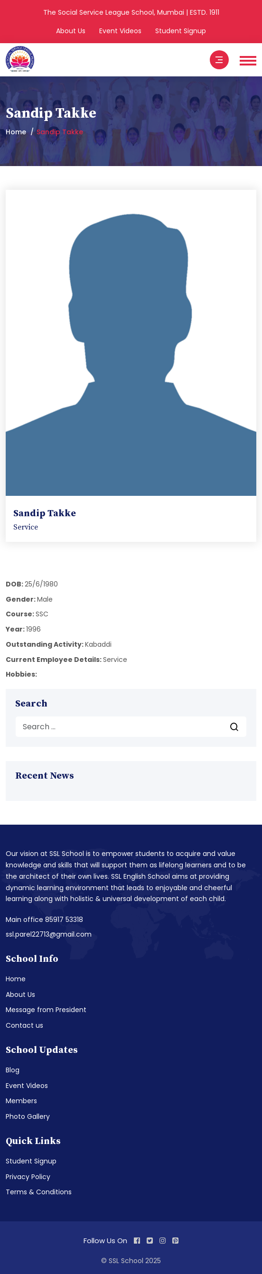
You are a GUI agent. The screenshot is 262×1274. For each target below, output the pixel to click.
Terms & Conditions (39, 1192)
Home (16, 132)
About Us (70, 31)
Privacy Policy (28, 1176)
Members (21, 1101)
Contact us (24, 1025)
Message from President (46, 1009)
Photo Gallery (28, 1116)
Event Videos (120, 31)
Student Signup (180, 31)
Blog (12, 1070)
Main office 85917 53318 (44, 919)
